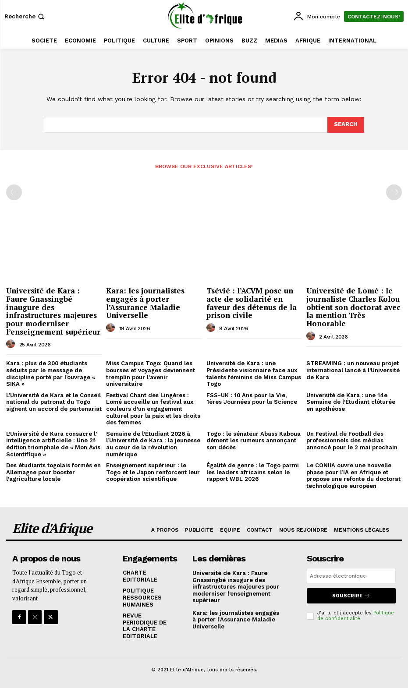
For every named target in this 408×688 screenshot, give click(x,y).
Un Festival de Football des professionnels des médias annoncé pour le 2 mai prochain (351, 440)
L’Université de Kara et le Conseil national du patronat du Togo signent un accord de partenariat (54, 402)
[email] (351, 576)
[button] (25, 16)
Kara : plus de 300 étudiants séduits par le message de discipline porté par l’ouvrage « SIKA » (50, 373)
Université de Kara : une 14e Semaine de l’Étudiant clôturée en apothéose (350, 402)
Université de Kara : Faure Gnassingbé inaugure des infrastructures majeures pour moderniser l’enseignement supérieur (53, 311)
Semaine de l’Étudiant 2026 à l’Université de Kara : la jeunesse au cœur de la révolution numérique (153, 444)
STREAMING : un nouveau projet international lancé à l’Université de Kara (353, 370)
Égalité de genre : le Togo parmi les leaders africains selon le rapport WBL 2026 (252, 472)
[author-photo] (12, 344)
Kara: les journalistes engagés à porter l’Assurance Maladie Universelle (145, 303)
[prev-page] (14, 192)
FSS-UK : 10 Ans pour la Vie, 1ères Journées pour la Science (251, 399)
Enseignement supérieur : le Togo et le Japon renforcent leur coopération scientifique (153, 472)
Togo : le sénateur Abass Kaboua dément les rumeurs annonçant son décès (253, 440)
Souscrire (351, 596)
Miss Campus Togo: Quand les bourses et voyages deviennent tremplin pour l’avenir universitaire (150, 373)
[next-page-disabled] (394, 192)
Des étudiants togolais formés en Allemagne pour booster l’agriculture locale (53, 472)
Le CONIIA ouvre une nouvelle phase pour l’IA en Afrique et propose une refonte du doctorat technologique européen (353, 475)
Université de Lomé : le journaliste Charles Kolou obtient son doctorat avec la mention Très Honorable (353, 307)
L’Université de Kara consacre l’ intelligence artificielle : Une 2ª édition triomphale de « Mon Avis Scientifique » (53, 444)
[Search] (345, 125)
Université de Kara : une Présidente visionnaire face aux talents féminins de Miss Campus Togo (253, 373)
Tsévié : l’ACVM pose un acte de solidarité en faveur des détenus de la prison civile (251, 303)
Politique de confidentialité (355, 615)
